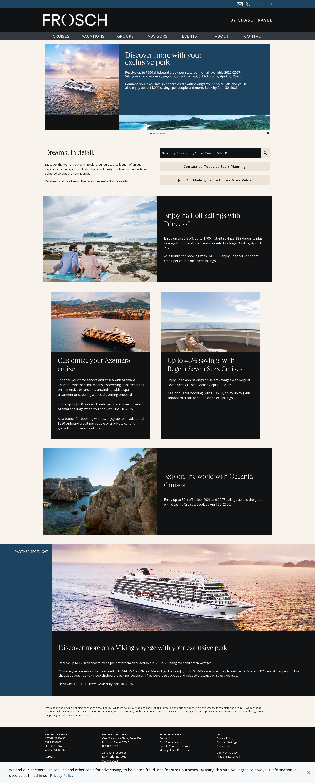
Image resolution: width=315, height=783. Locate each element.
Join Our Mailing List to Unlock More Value (215, 180)
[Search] (265, 153)
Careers (50, 756)
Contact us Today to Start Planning (215, 166)
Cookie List (223, 746)
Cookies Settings (227, 742)
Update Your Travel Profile (176, 746)
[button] (308, 772)
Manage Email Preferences (176, 750)
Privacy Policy (61, 775)
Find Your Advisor (170, 742)
